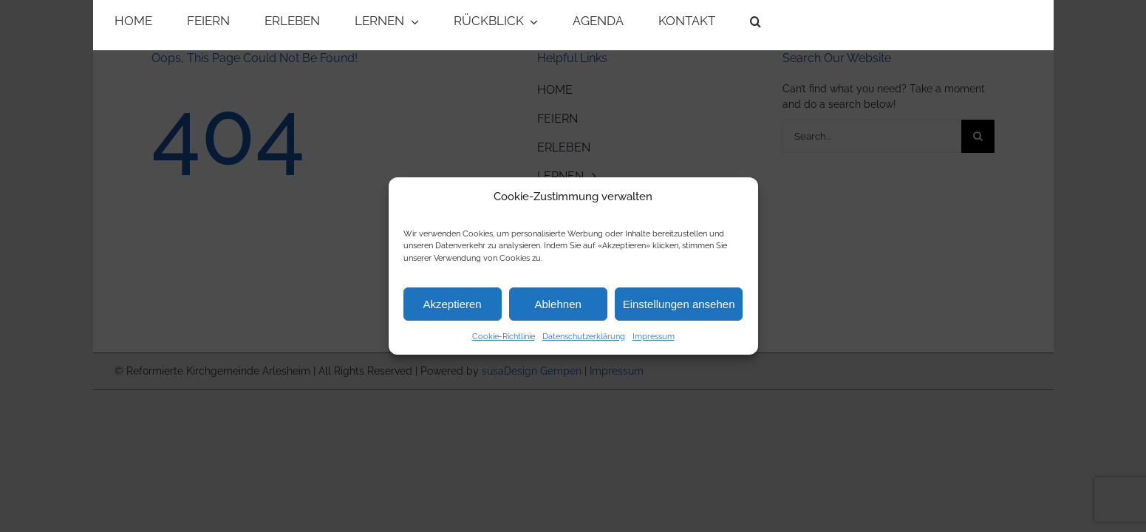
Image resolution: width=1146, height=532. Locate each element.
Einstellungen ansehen (679, 304)
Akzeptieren (452, 304)
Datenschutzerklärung (583, 336)
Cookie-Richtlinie (503, 336)
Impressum (653, 336)
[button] (755, 25)
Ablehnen (557, 304)
